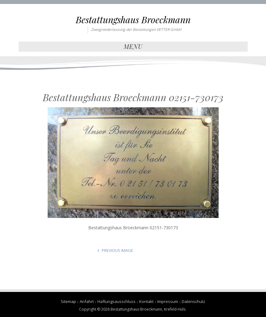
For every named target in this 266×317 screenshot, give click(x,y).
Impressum (167, 301)
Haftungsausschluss (116, 301)
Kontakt (146, 301)
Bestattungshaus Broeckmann (133, 19)
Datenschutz (193, 301)
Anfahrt (87, 301)
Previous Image (117, 250)
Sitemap (68, 301)
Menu (133, 46)
